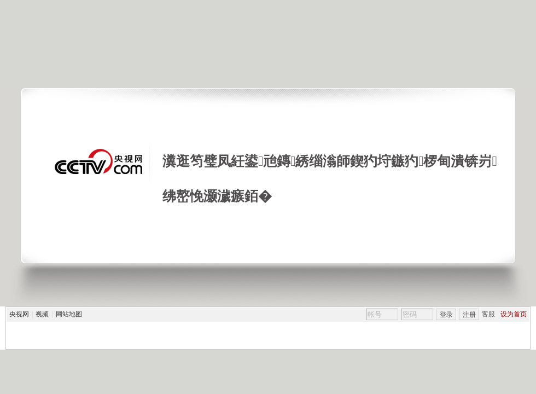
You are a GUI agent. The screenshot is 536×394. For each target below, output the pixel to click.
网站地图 (69, 314)
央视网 (19, 314)
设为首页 (513, 314)
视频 (42, 314)
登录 (446, 314)
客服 (488, 314)
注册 (469, 314)
